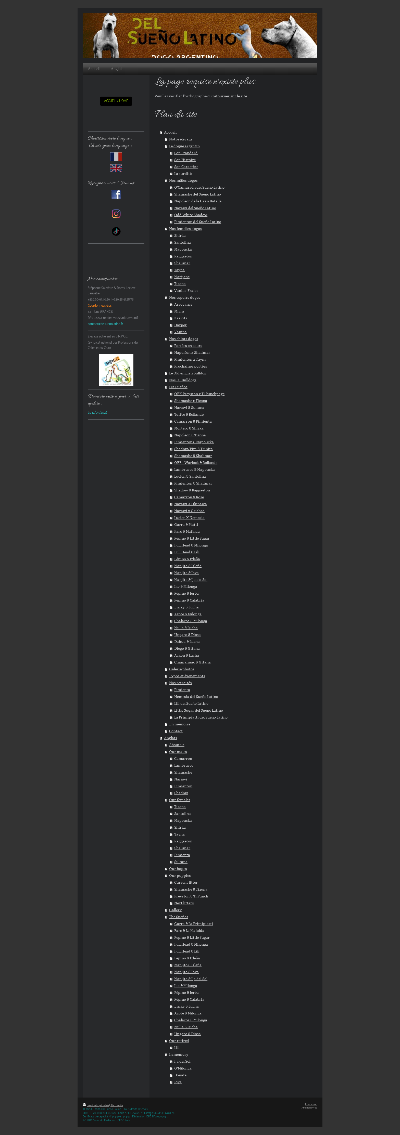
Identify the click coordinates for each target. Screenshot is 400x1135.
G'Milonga (183, 1068)
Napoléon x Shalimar (192, 352)
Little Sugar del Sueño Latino (198, 710)
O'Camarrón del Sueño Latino (199, 187)
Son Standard (186, 153)
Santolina (182, 242)
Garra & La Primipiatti (193, 923)
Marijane (182, 277)
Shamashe (183, 772)
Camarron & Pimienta (193, 421)
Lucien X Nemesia (189, 517)
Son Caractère (186, 166)
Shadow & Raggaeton (192, 490)
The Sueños (178, 917)
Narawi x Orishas (189, 510)
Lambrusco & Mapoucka (194, 469)
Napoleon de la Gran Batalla (198, 201)
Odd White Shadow (190, 215)
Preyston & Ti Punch (191, 896)
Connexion (311, 1104)
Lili (177, 1047)
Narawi (180, 779)
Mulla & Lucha (186, 627)
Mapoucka (183, 249)
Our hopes (178, 868)
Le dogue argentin (184, 146)
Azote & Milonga (188, 614)
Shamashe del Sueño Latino (197, 194)
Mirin (179, 311)
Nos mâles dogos (183, 180)
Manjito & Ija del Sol (190, 579)
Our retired (179, 1040)
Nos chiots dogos (183, 338)
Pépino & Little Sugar (192, 538)
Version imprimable (96, 1105)
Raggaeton (183, 256)
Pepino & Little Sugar (192, 937)
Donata (180, 1075)
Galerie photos (181, 669)
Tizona (180, 283)
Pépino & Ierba (186, 593)
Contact (176, 731)
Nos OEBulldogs (182, 380)
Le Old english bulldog (187, 373)
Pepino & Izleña (187, 958)
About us (176, 744)
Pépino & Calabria (189, 600)
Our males (178, 751)
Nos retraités (180, 683)
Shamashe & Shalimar (193, 455)
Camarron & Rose (189, 497)
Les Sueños (178, 387)
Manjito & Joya (186, 572)
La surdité (183, 173)
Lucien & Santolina (190, 476)
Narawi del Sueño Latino (195, 208)
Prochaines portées (190, 366)
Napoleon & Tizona (190, 435)
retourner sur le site (229, 96)
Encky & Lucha (186, 607)
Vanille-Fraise (186, 290)
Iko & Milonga (185, 586)
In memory (178, 1054)
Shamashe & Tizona (190, 889)
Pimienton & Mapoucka (194, 442)
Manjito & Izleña (188, 566)
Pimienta (182, 689)
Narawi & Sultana (189, 407)
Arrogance (183, 304)
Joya (178, 1082)
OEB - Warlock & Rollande (195, 462)
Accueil (170, 132)
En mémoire (179, 724)
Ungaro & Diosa (187, 634)
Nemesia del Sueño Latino (196, 696)
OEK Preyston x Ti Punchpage (199, 394)
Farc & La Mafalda (189, 930)
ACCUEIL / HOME (116, 101)
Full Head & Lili (186, 552)
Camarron (183, 758)
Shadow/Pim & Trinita (193, 449)
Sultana (181, 861)
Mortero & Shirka (189, 428)
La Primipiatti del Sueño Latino (201, 717)
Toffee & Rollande (189, 414)
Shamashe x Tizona (190, 400)
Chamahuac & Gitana (192, 662)
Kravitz (180, 318)
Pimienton (183, 786)
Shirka (180, 235)
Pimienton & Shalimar (193, 483)
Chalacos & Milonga (190, 621)
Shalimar (182, 263)
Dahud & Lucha (187, 641)
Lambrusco (183, 765)
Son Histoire (185, 160)
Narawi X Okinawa (190, 504)
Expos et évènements (187, 676)
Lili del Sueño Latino (191, 703)
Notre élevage (180, 139)
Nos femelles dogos (185, 228)
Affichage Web (309, 1108)
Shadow (181, 793)
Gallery (175, 910)
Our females (179, 800)
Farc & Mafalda (187, 531)
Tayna (179, 270)
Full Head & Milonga (191, 545)
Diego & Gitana (187, 648)
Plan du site (116, 1105)
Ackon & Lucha (186, 655)
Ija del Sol (182, 1061)
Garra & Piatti (186, 524)
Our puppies (180, 875)
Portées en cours (188, 345)
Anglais (170, 738)
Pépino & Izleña (187, 559)
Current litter (186, 882)
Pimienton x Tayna (190, 359)
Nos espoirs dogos (184, 297)
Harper (180, 325)
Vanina (180, 332)
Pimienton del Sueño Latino (197, 221)
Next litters (184, 903)
